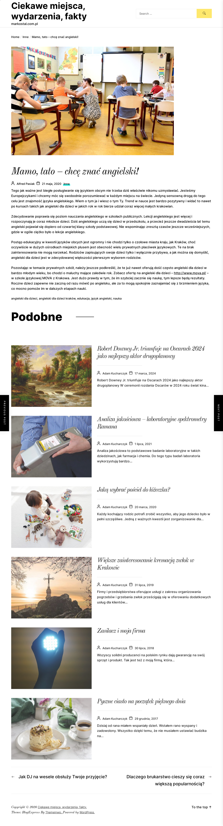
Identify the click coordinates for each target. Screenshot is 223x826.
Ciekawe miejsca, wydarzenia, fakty (49, 11)
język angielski (101, 298)
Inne (67, 184)
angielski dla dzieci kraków (57, 298)
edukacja (83, 298)
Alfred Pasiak (26, 184)
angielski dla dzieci (24, 298)
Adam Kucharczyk (114, 380)
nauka (117, 298)
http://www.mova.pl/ (190, 273)
